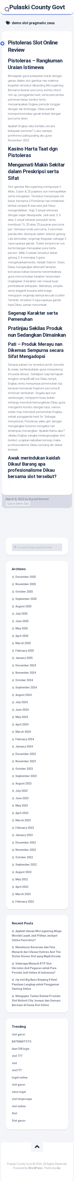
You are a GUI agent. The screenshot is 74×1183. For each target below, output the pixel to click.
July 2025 (21, 613)
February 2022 (24, 901)
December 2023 (25, 754)
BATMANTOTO (21, 1041)
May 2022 (21, 879)
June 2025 (22, 621)
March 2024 (23, 731)
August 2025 (23, 606)
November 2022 (25, 849)
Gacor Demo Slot (18, 503)
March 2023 (23, 820)
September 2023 (26, 776)
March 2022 (23, 894)
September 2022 (26, 864)
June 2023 (22, 798)
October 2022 (24, 857)
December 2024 (25, 665)
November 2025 (25, 584)
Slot (14, 1113)
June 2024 (22, 709)
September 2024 (26, 687)
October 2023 (24, 768)
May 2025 (21, 628)
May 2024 (21, 717)
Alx (58, 1168)
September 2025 (26, 598)
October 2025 (24, 591)
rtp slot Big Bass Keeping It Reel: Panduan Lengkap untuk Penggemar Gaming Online (35, 984)
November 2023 (25, 761)
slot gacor (18, 1034)
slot (14, 1063)
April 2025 (21, 635)
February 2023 (24, 827)
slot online (19, 1106)
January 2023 (24, 835)
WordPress (35, 1168)
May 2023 (21, 805)
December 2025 (25, 576)
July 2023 (21, 790)
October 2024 (24, 680)
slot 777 (17, 1055)
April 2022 (21, 886)
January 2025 (24, 657)
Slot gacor (19, 1120)
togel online (19, 1077)
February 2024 (24, 739)
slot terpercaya (22, 1099)
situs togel (19, 1091)
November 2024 (25, 672)
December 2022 (25, 842)
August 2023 (23, 783)
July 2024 (21, 702)
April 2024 (21, 724)
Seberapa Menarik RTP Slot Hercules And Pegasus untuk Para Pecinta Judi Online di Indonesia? (34, 968)
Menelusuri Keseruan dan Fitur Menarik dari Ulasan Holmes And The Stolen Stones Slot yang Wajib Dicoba (36, 952)
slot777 (17, 1070)
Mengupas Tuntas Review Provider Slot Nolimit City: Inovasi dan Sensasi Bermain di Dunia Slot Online (36, 1000)
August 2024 (23, 694)
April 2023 (21, 813)
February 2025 (24, 650)
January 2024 (24, 746)
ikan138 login (20, 1048)
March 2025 (23, 643)
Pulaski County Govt (37, 7)
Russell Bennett (39, 499)
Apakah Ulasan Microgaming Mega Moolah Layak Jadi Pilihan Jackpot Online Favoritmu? (36, 936)
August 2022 (23, 872)
